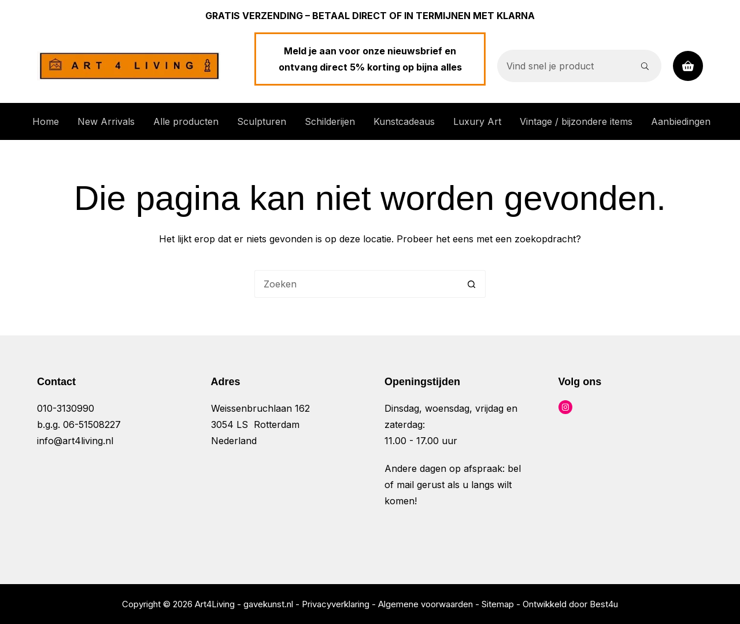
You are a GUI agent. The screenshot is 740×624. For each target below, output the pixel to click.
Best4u (604, 604)
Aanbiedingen (681, 121)
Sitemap (498, 604)
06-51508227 (92, 424)
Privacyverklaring (335, 604)
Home (45, 121)
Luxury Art (477, 121)
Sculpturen (261, 121)
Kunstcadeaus (404, 121)
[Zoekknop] (645, 66)
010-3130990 (65, 408)
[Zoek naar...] (563, 66)
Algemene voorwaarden (425, 604)
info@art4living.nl (75, 440)
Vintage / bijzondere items (576, 121)
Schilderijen (330, 121)
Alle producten (186, 121)
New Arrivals (106, 121)
